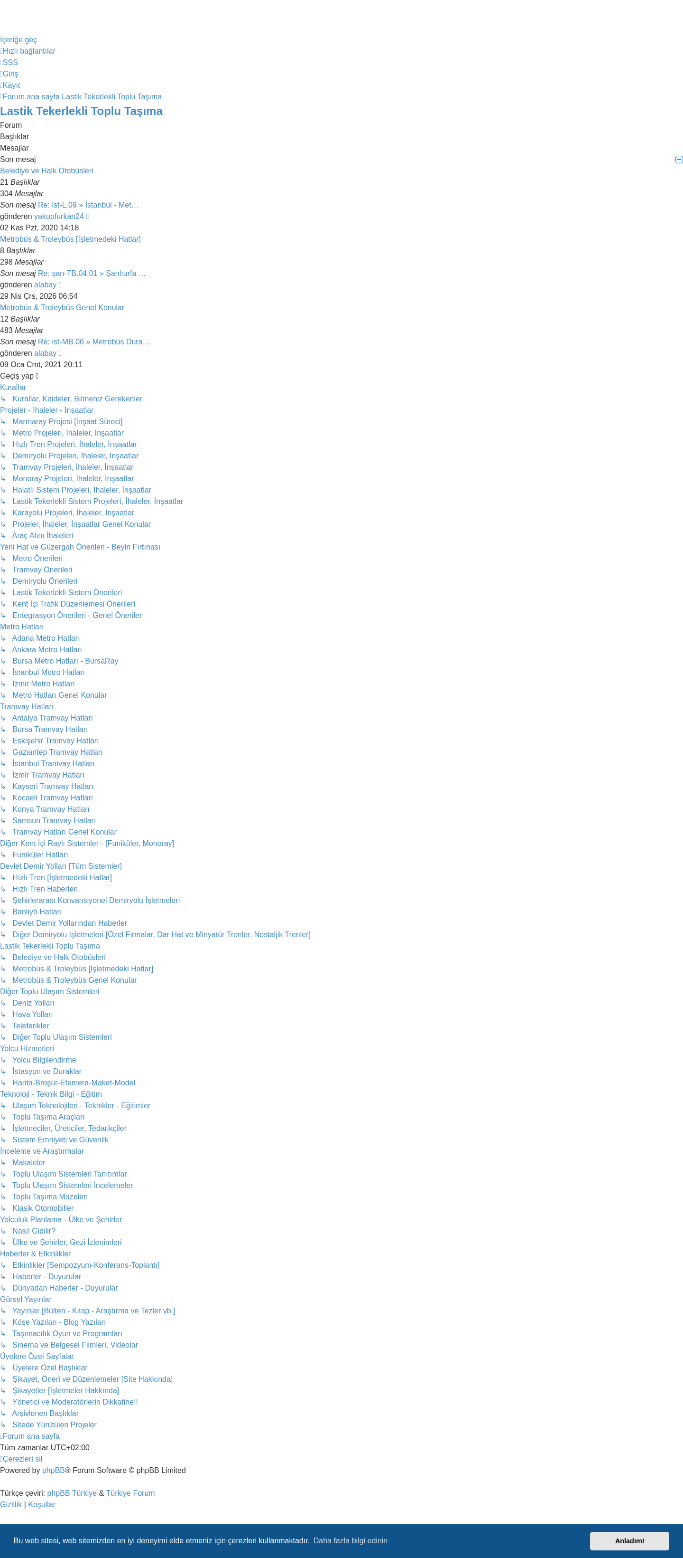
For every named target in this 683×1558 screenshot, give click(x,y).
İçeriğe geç (18, 40)
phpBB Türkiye (72, 1493)
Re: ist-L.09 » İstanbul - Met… (88, 205)
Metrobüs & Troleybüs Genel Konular (62, 308)
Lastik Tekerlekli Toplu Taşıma (81, 110)
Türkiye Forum (130, 1493)
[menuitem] (9, 62)
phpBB (53, 1470)
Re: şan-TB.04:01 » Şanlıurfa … (92, 273)
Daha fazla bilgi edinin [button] (351, 1541)
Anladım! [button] (630, 1541)
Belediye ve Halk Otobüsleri (46, 171)
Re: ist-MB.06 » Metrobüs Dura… (94, 342)
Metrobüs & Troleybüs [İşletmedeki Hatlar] (70, 239)
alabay (45, 285)
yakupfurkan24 (59, 216)
